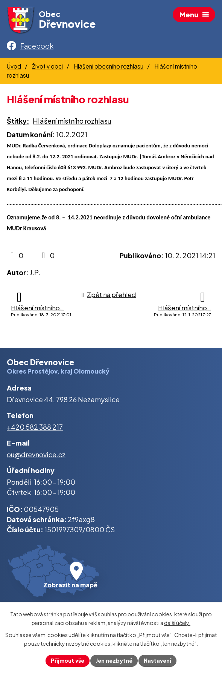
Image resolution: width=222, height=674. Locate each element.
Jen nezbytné (114, 660)
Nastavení (157, 660)
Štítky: (18, 120)
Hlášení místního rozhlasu (72, 120)
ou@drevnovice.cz (36, 454)
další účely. (177, 622)
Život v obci (47, 66)
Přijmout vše (67, 660)
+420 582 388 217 (35, 427)
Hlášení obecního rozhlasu (108, 66)
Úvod (14, 66)
